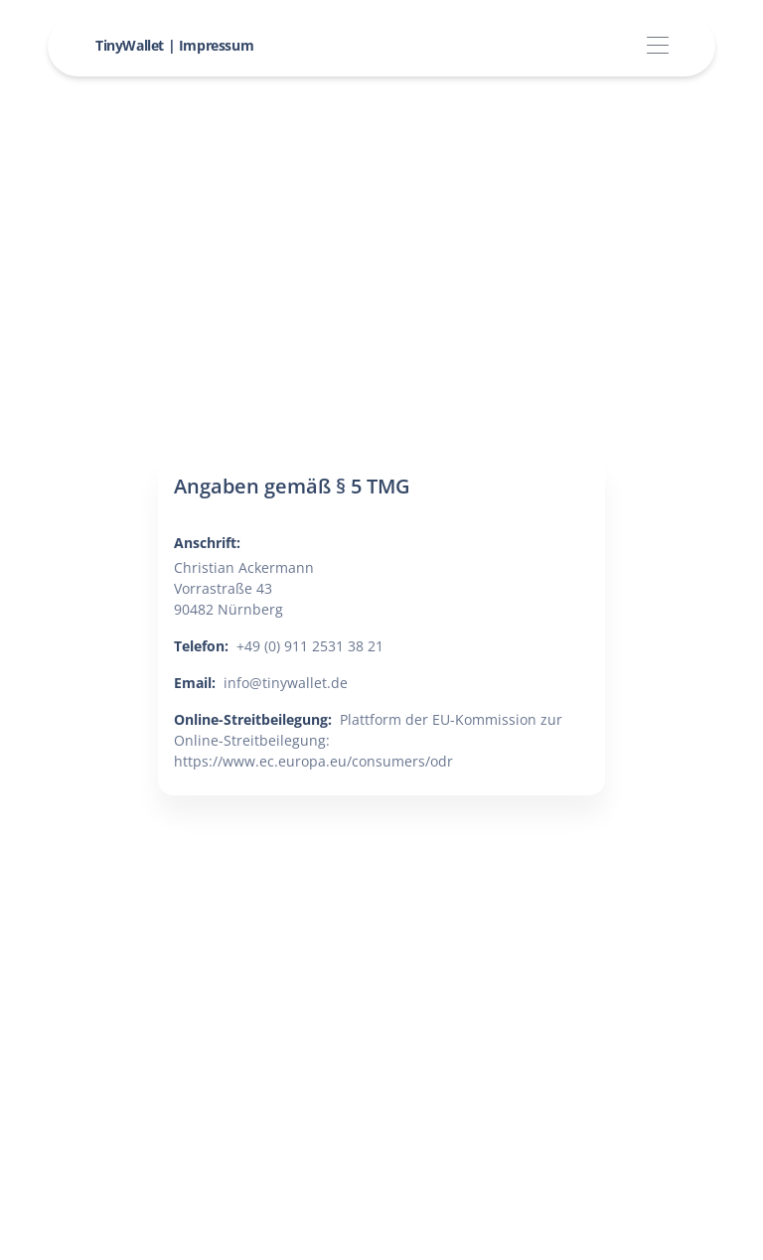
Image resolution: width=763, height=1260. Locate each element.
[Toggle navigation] (657, 46)
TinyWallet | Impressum (174, 45)
